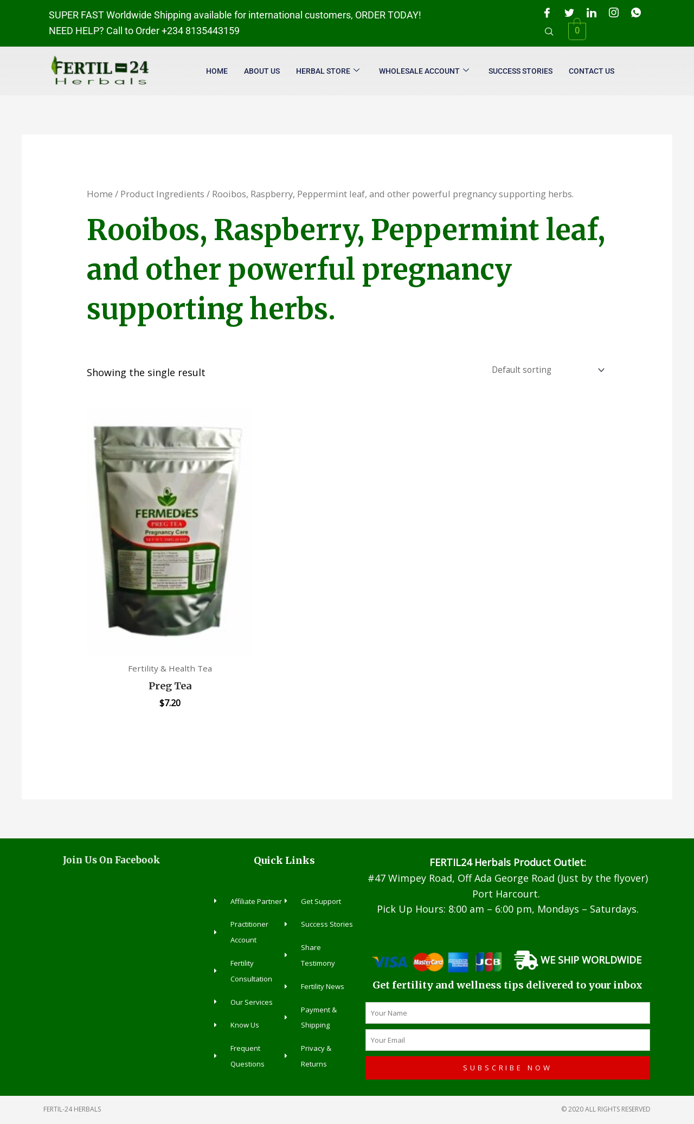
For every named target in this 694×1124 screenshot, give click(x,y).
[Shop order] (544, 371)
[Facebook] (547, 12)
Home (217, 71)
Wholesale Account (424, 71)
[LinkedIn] (591, 12)
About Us (262, 71)
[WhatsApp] (636, 12)
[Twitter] (569, 12)
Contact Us (591, 71)
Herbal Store (327, 71)
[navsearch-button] (549, 31)
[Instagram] (614, 12)
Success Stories (520, 71)
